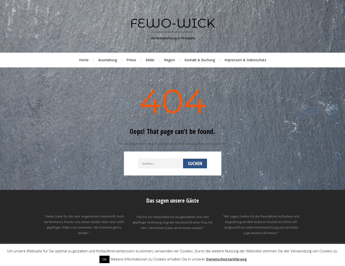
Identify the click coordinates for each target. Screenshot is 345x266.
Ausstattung (107, 60)
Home (84, 60)
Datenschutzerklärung (226, 259)
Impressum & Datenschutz (245, 60)
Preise (131, 60)
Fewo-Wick (172, 23)
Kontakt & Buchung (199, 60)
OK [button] (104, 259)
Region (169, 60)
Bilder (150, 60)
